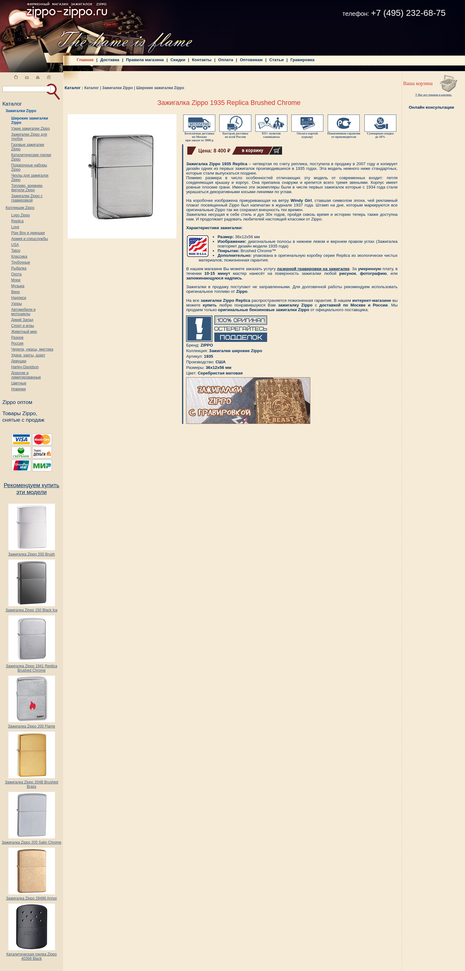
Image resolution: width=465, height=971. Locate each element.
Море (16, 280)
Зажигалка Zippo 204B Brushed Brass (31, 783)
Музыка (17, 286)
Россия (17, 343)
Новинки (18, 389)
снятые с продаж (23, 420)
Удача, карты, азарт (28, 355)
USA (15, 245)
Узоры (16, 304)
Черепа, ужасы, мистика (32, 349)
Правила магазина (145, 59)
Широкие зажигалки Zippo (160, 88)
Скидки (178, 59)
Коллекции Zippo (20, 208)
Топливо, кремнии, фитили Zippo (27, 188)
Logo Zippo (20, 215)
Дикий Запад (22, 320)
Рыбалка (18, 268)
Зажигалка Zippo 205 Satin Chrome (31, 841)
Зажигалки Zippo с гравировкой (27, 198)
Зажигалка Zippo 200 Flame (31, 724)
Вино (15, 292)
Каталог (91, 88)
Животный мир (24, 331)
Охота (16, 274)
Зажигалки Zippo (21, 111)
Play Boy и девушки (28, 233)
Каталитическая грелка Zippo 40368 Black (31, 955)
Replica (17, 221)
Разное (17, 337)
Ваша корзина (418, 83)
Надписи (18, 298)
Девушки (18, 361)
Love (15, 227)
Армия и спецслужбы (29, 239)
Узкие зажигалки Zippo (30, 128)
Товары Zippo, (19, 413)
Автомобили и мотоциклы (23, 311)
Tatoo (15, 250)
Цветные (18, 383)
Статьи (276, 59)
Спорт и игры (22, 326)
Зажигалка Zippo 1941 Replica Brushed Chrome (31, 666)
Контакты (202, 59)
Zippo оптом (17, 402)
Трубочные (20, 262)
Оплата (225, 59)
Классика (19, 256)
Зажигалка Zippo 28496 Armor (31, 897)
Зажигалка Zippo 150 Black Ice (31, 608)
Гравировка (302, 59)
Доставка (109, 59)
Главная (85, 59)
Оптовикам (251, 59)
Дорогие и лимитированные (26, 375)
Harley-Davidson (25, 367)
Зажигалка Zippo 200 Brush (31, 552)
